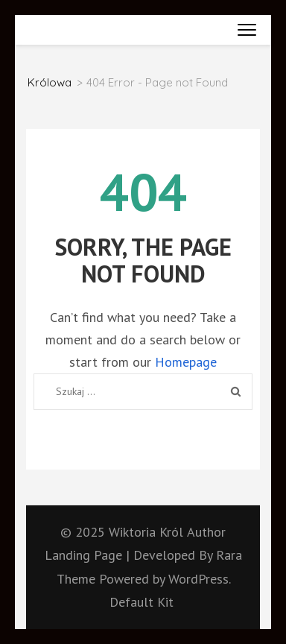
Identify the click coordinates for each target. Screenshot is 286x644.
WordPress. (199, 578)
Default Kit (141, 601)
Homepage (186, 361)
